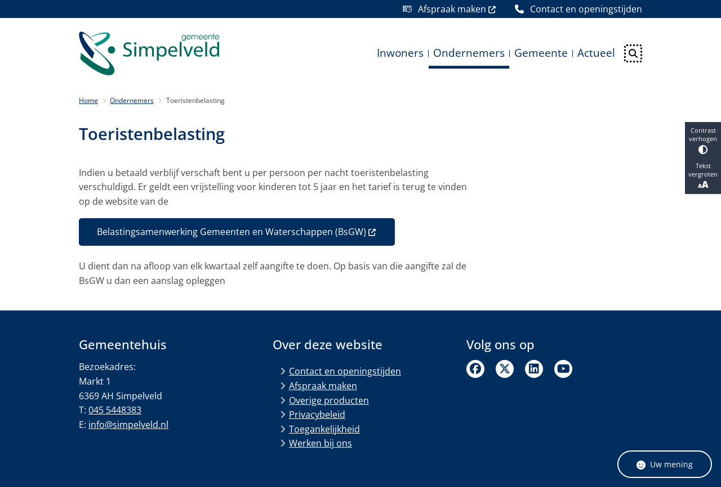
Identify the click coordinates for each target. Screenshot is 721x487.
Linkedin (534, 369)
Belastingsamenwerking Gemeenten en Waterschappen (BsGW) (237, 232)
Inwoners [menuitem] (400, 52)
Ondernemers (132, 100)
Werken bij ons (320, 443)
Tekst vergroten (703, 176)
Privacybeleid (317, 414)
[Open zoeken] (633, 53)
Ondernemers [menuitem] (469, 52)
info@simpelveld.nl (128, 424)
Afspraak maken (323, 386)
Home (88, 100)
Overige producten (329, 400)
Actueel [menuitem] (596, 52)
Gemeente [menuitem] (541, 52)
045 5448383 (114, 410)
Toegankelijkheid (324, 429)
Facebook (475, 369)
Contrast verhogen (703, 140)
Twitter (505, 369)
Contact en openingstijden (345, 371)
